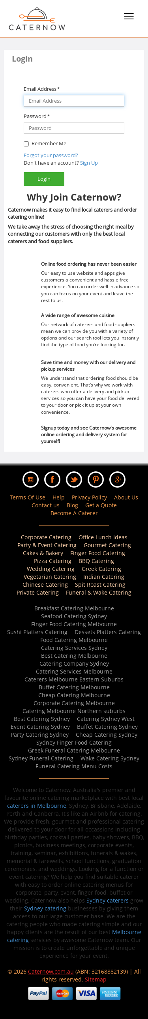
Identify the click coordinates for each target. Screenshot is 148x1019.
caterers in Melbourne (36, 805)
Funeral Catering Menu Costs (74, 766)
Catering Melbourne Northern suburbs (74, 711)
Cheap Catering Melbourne (74, 695)
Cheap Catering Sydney (106, 734)
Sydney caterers (107, 900)
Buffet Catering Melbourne (74, 687)
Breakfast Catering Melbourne (74, 608)
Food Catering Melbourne (74, 640)
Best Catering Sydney (42, 718)
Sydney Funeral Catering (41, 758)
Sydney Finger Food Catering (74, 742)
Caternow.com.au (51, 971)
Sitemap (96, 979)
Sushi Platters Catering (37, 632)
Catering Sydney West (106, 718)
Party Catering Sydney (40, 734)
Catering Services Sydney (74, 647)
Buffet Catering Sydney (107, 726)
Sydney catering (45, 908)
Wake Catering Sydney (110, 758)
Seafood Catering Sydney (74, 616)
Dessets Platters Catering (108, 632)
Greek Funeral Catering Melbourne (74, 750)
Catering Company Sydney (74, 663)
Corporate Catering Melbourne (74, 703)
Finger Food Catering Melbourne (74, 624)
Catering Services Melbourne (74, 671)
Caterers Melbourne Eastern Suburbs (74, 679)
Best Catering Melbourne (74, 655)
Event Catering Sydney (40, 726)
